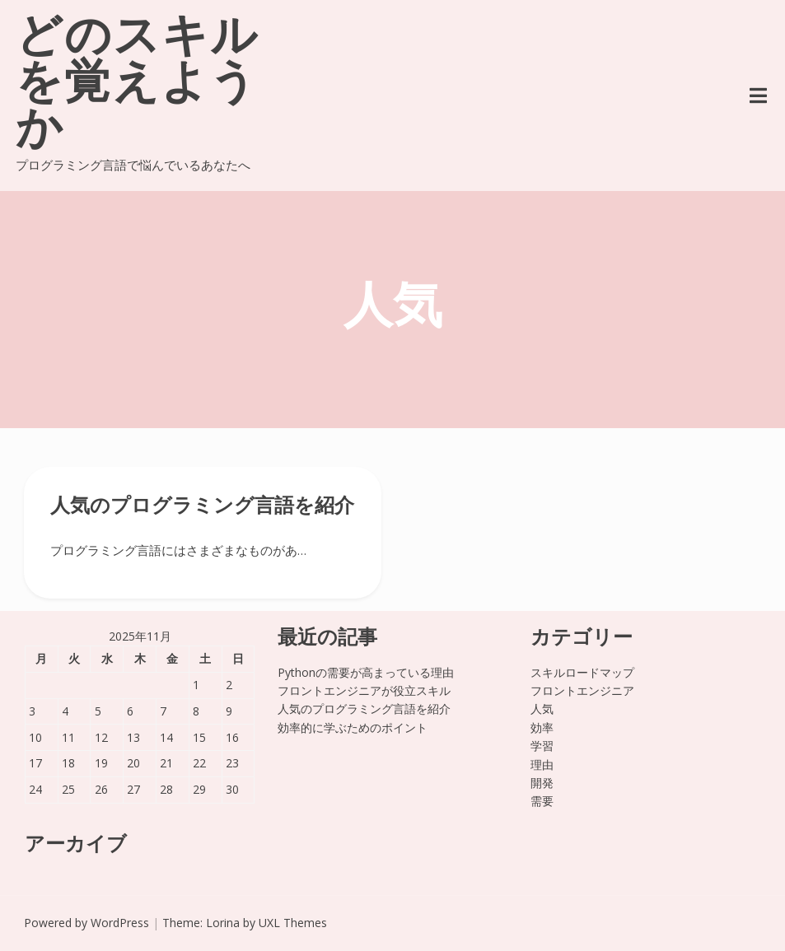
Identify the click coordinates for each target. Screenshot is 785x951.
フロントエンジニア (582, 690)
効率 (542, 727)
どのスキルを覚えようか (137, 85)
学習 (542, 745)
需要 (542, 801)
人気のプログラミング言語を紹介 (202, 507)
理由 (542, 764)
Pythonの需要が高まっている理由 (366, 672)
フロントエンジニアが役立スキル (364, 690)
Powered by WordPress (86, 922)
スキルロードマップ (582, 672)
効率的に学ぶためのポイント (353, 727)
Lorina (223, 922)
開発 (542, 782)
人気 (542, 708)
